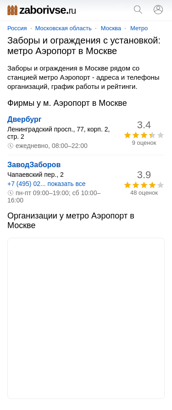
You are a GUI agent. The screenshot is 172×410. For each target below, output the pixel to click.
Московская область (63, 28)
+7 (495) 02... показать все (46, 183)
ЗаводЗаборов (34, 165)
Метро (139, 28)
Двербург (24, 119)
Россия (17, 28)
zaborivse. (41, 10)
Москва (111, 28)
